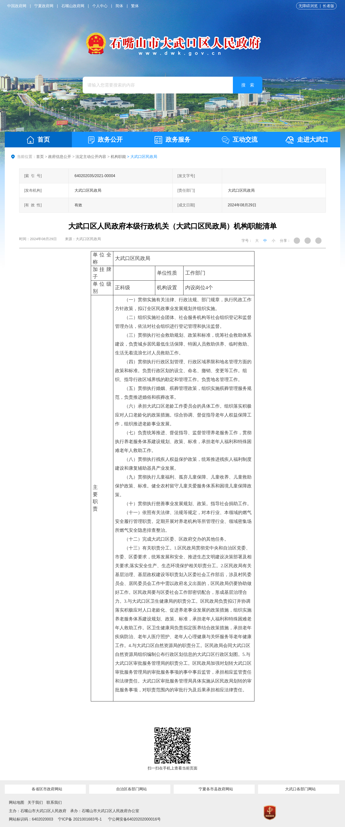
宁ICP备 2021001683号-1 (79, 819)
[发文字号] (186, 176)
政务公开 (105, 140)
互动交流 (240, 140)
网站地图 (16, 802)
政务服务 (172, 140)
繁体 (135, 6)
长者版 (328, 6)
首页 (38, 140)
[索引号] (33, 176)
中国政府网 (16, 6)
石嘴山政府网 (72, 6)
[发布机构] (33, 190)
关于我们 (35, 802)
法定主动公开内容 (90, 157)
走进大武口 (306, 140)
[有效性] (33, 205)
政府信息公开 (59, 157)
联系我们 (54, 802)
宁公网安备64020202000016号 (134, 819)
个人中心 (100, 6)
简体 (119, 6)
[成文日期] (186, 205)
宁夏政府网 (43, 6)
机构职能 (118, 157)
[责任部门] (186, 190)
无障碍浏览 (308, 6)
